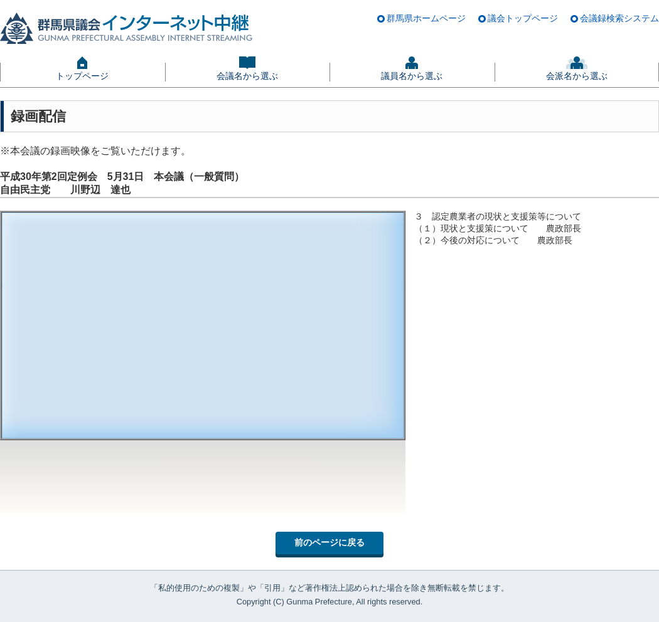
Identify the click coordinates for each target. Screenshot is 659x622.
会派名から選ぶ (577, 76)
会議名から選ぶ (247, 76)
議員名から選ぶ (411, 76)
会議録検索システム (619, 18)
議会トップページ (523, 18)
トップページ (82, 76)
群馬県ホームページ (426, 18)
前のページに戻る (329, 542)
